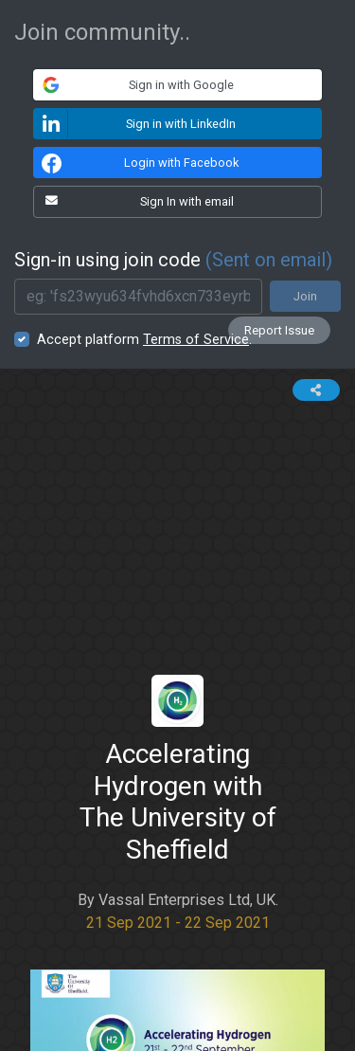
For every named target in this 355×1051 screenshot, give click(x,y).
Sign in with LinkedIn (135, 123)
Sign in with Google (134, 85)
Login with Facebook (137, 163)
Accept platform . (144, 340)
